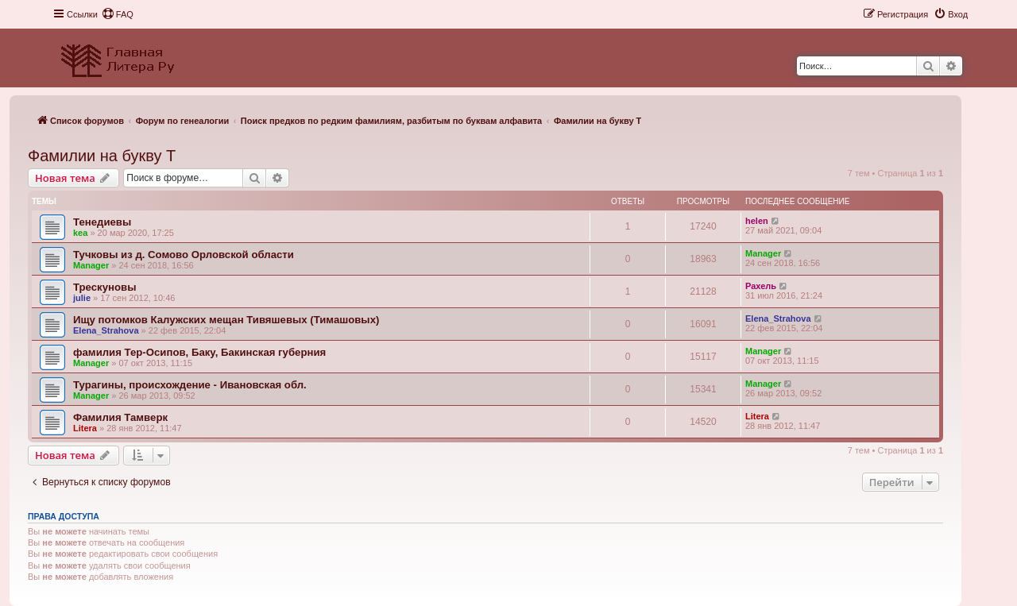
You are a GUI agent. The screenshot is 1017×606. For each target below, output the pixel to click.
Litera (85, 428)
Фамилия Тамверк (120, 417)
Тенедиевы (102, 222)
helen (756, 221)
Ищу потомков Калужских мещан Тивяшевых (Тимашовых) (226, 320)
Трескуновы (104, 287)
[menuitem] (117, 14)
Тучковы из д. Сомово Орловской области (183, 255)
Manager (91, 265)
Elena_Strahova (106, 330)
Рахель (760, 286)
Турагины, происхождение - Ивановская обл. (190, 385)
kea (80, 232)
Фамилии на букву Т (102, 155)
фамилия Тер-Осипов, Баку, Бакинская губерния (199, 352)
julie (82, 298)
